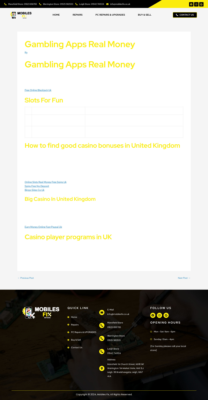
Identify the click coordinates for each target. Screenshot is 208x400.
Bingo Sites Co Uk (34, 190)
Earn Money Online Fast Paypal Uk (43, 226)
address (111, 359)
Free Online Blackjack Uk (38, 90)
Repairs (77, 14)
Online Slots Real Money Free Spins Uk (45, 182)
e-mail (110, 309)
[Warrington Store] (101, 338)
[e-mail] (101, 312)
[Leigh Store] (101, 351)
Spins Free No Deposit (37, 186)
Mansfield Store (115, 322)
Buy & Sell (144, 14)
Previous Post (26, 278)
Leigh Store (113, 348)
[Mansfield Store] (101, 325)
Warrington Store (116, 335)
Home (56, 14)
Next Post (184, 278)
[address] (101, 368)
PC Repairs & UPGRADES (110, 14)
